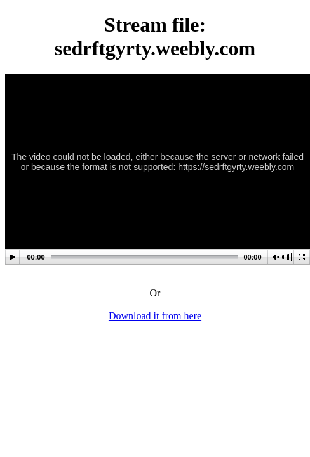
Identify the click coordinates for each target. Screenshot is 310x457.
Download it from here (155, 315)
